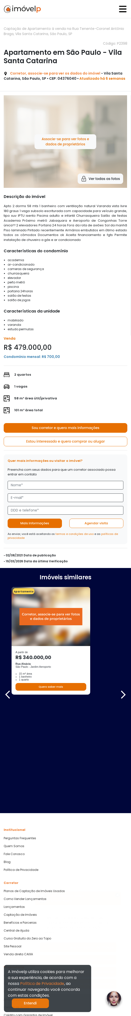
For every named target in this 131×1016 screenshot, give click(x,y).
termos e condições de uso (75, 534)
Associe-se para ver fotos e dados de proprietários (65, 142)
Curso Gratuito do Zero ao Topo (27, 833)
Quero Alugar (13, 956)
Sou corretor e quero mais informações (66, 427)
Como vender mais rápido (24, 885)
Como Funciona (16, 870)
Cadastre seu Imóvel (19, 878)
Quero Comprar (15, 948)
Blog (7, 756)
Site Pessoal (12, 841)
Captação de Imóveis (20, 809)
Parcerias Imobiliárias (20, 930)
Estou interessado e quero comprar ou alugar (65, 441)
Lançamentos (14, 801)
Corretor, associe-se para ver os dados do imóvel (55, 73)
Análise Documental (19, 893)
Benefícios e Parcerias (20, 817)
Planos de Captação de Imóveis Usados (34, 785)
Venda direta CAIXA (18, 848)
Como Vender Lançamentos (25, 793)
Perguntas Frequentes (20, 732)
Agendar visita (96, 523)
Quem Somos (14, 740)
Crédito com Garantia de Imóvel (28, 909)
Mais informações (34, 523)
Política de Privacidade (21, 764)
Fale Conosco (14, 748)
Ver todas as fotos (100, 179)
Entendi (30, 1003)
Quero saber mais (51, 687)
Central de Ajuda (16, 825)
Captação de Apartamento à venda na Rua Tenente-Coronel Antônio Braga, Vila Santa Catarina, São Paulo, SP (64, 31)
